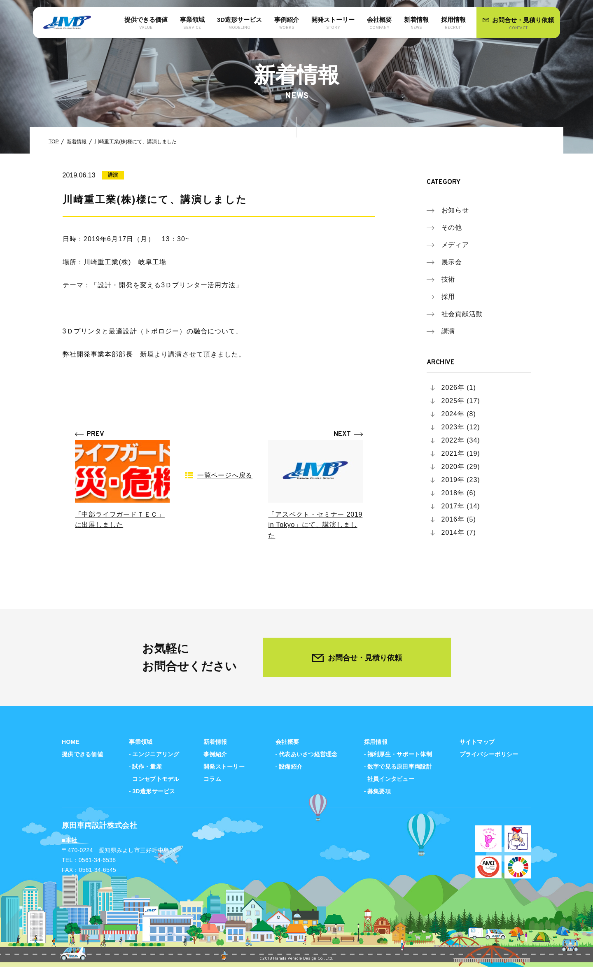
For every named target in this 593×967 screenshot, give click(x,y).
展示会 (451, 262)
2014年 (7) (458, 532)
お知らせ (455, 210)
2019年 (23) (460, 479)
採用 (448, 296)
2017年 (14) (460, 506)
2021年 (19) (460, 453)
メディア (455, 244)
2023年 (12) (460, 427)
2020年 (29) (460, 466)
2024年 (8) (458, 413)
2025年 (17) (460, 400)
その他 (451, 227)
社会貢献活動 (462, 313)
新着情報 (76, 141)
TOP (53, 141)
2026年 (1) (458, 387)
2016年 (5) (458, 519)
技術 (448, 279)
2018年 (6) (458, 492)
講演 (448, 331)
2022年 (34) (460, 440)
